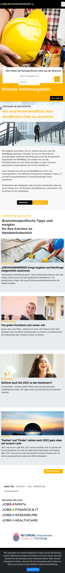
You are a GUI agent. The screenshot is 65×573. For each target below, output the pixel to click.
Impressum (39, 487)
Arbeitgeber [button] (40, 202)
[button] (56, 98)
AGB (29, 487)
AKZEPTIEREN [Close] (33, 569)
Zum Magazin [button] (53, 471)
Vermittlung (7, 154)
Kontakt (20, 487)
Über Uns (9, 487)
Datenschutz (11, 491)
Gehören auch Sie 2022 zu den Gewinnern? (26, 382)
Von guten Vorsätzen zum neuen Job (23, 325)
